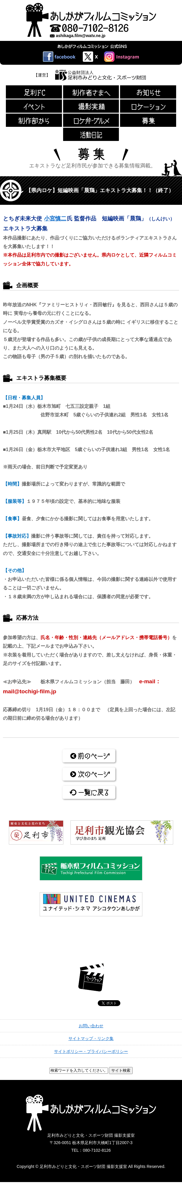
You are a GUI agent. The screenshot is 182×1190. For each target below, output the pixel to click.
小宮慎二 (55, 218)
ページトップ (91, 977)
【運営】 (42, 75)
